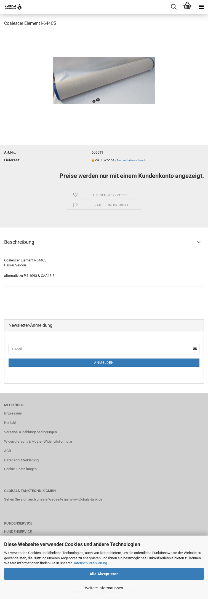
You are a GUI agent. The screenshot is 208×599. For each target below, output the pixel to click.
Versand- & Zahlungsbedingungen (30, 432)
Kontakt (10, 423)
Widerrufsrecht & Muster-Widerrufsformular (38, 441)
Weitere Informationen (104, 588)
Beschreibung (19, 242)
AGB (7, 451)
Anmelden (104, 363)
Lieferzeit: (12, 160)
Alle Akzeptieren (104, 574)
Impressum (13, 413)
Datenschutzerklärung (90, 563)
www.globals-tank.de (86, 499)
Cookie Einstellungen (20, 469)
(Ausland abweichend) (130, 160)
